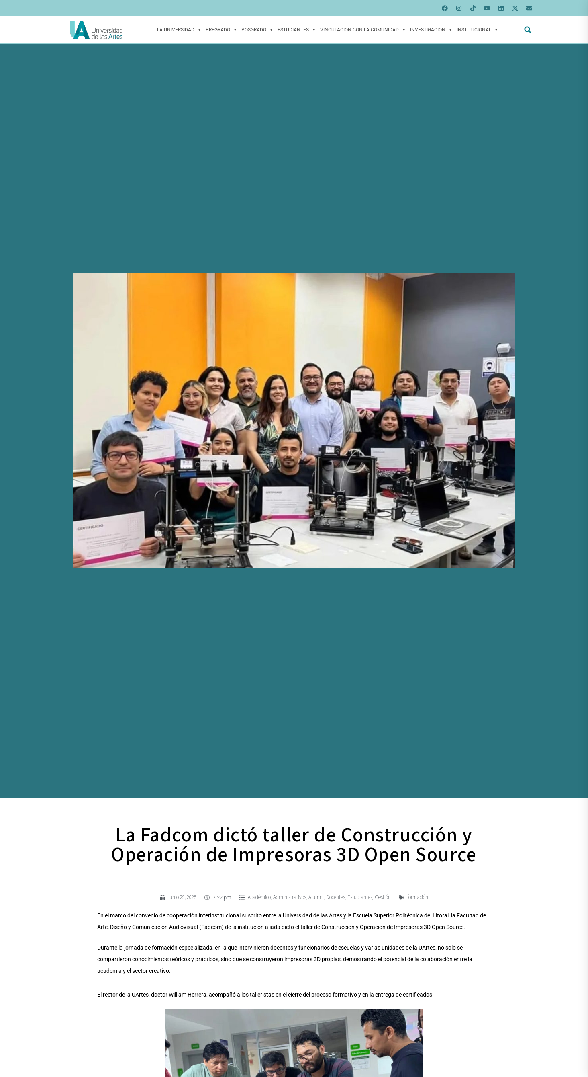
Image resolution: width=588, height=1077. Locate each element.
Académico (259, 897)
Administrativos (289, 897)
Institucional (477, 29)
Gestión (383, 897)
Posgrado (257, 29)
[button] (528, 30)
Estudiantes (297, 29)
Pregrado (221, 29)
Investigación (431, 29)
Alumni (316, 897)
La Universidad (179, 29)
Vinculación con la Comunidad (363, 29)
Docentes (335, 897)
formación (417, 897)
